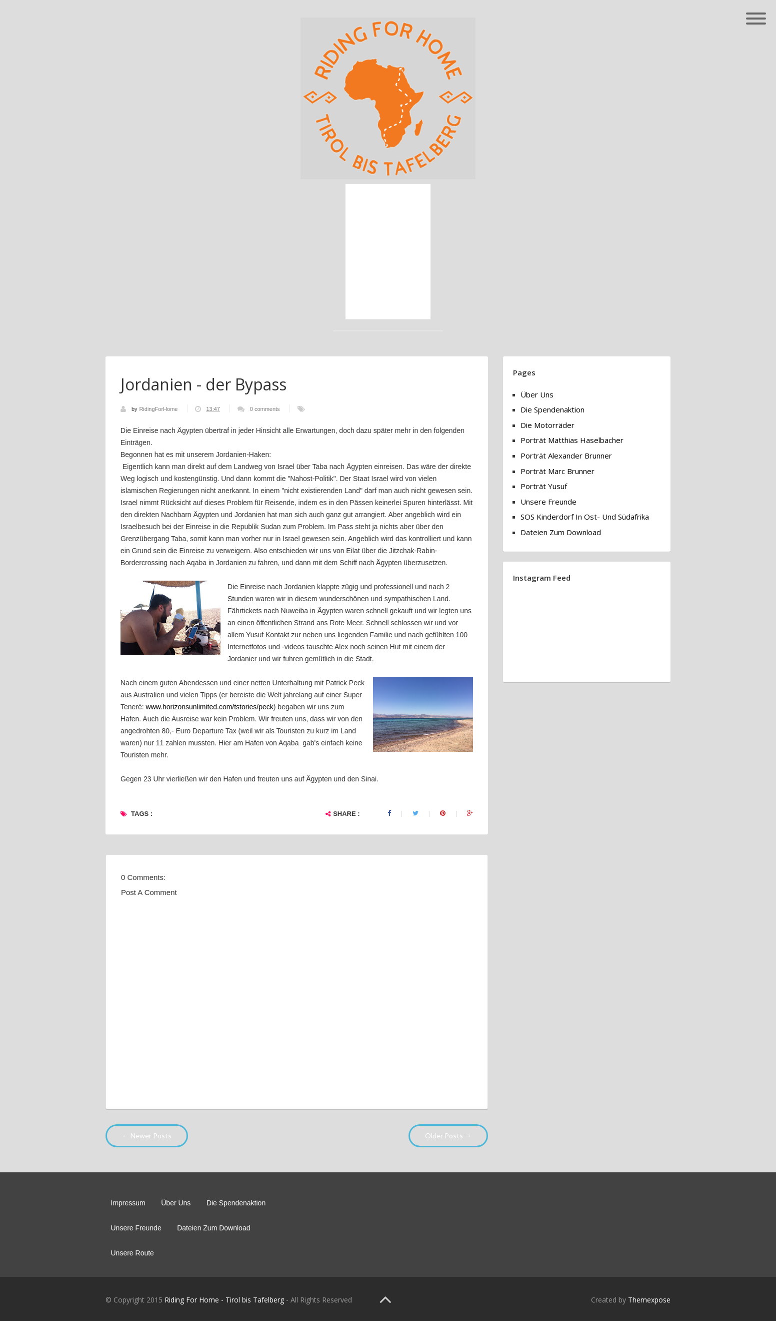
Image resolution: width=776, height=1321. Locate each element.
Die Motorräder (547, 425)
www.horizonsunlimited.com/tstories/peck (210, 707)
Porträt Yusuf (543, 486)
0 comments (265, 409)
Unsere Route (132, 1253)
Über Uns (537, 394)
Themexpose (649, 1299)
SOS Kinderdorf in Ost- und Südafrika (584, 517)
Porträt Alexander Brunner (566, 456)
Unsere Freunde (548, 502)
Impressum (128, 1203)
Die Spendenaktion (552, 409)
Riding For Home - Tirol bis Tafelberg (224, 1299)
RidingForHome (159, 409)
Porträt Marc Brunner (557, 471)
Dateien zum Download (560, 532)
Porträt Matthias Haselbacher (572, 440)
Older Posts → (448, 1135)
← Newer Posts (147, 1135)
